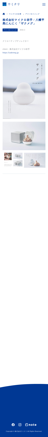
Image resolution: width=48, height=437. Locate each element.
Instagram (19, 424)
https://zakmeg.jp (11, 53)
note (30, 424)
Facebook (13, 424)
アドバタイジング (10, 30)
